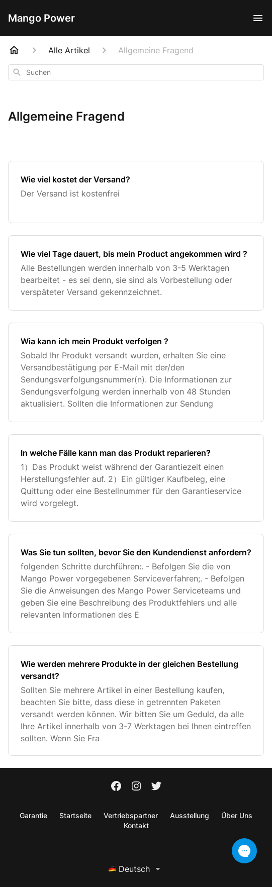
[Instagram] (136, 787)
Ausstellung (189, 815)
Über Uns (236, 815)
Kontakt (136, 825)
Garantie (33, 815)
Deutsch (136, 869)
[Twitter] (156, 787)
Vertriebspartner (131, 815)
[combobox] (136, 72)
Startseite (75, 815)
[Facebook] (116, 787)
